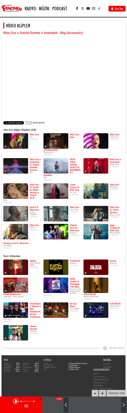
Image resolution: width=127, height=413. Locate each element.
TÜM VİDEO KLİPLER (116, 348)
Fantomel (75, 261)
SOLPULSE (90, 294)
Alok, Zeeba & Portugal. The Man (75, 282)
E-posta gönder (35, 123)
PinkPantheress (12, 294)
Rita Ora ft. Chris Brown (114, 210)
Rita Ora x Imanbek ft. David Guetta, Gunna (35, 164)
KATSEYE (115, 303)
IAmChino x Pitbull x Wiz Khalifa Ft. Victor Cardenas (35, 310)
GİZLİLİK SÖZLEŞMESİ (103, 389)
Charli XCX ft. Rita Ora (74, 228)
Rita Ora (34, 134)
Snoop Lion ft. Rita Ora (15, 243)
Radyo (30, 8)
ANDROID (107, 367)
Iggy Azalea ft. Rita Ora (115, 228)
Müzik (44, 8)
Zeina (113, 261)
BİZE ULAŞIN (98, 377)
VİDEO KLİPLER (18, 26)
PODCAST (59, 8)
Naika (33, 261)
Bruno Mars (73, 305)
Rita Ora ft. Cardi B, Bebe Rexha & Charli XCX (34, 191)
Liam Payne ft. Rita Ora (75, 187)
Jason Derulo (33, 327)
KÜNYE (96, 374)
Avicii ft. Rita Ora (34, 208)
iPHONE (106, 364)
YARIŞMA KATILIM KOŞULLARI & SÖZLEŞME (101, 383)
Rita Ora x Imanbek (115, 160)
